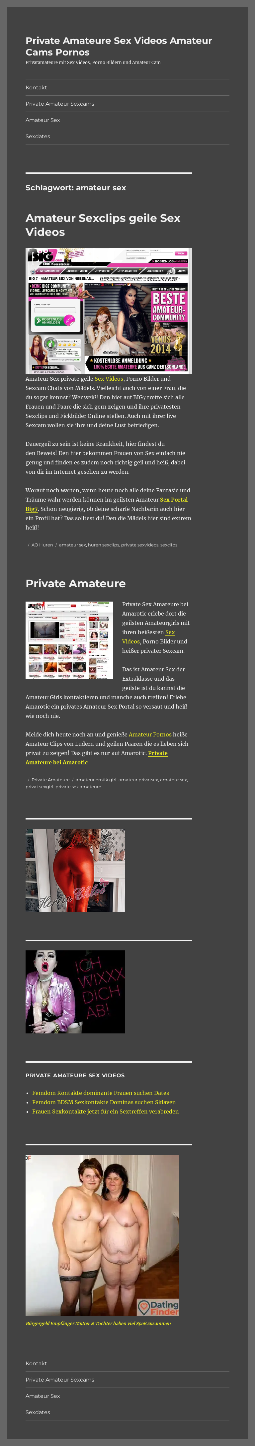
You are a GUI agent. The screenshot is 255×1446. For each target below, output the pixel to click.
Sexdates (38, 136)
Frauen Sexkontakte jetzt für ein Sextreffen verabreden (105, 1111)
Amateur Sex (43, 120)
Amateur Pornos (150, 734)
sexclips (168, 544)
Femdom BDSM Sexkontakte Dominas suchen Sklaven (104, 1102)
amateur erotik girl (96, 779)
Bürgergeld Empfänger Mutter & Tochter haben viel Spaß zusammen (98, 1323)
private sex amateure (78, 786)
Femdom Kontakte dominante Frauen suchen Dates (100, 1093)
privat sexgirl (39, 786)
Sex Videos (109, 378)
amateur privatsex (138, 779)
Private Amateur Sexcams (60, 104)
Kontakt (36, 87)
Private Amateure (76, 583)
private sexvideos (139, 544)
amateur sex (72, 544)
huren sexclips (103, 544)
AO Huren (42, 544)
